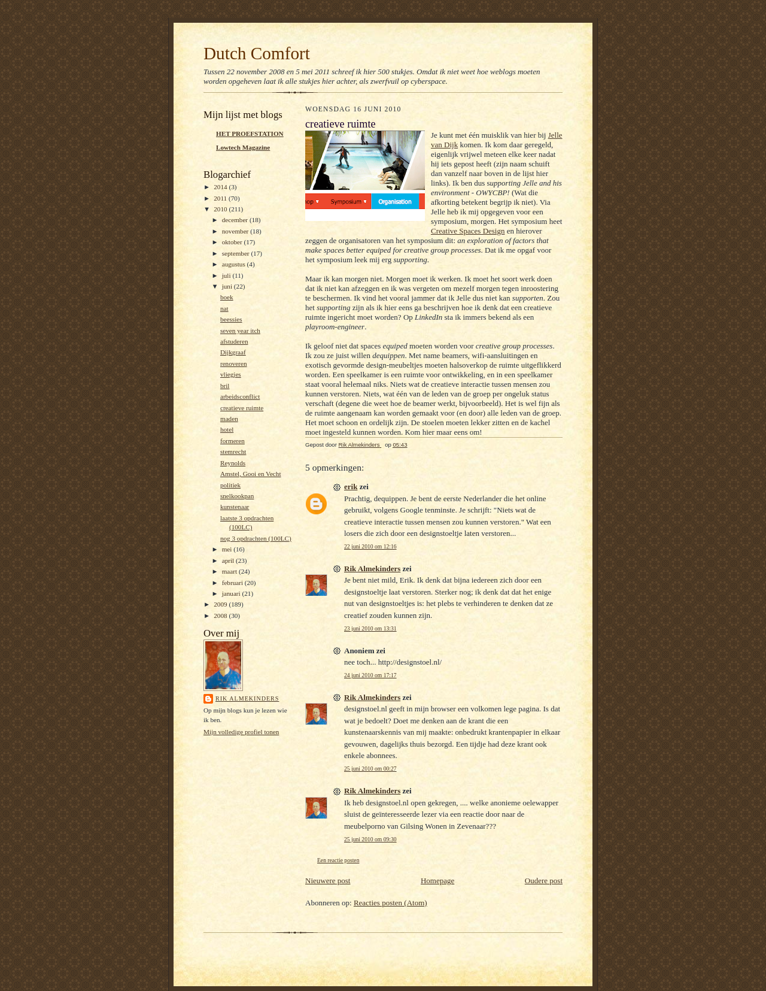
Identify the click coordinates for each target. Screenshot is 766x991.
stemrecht (233, 451)
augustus (234, 264)
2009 (221, 604)
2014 (221, 186)
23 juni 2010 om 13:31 (370, 628)
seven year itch (240, 330)
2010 (221, 209)
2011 (221, 198)
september (236, 253)
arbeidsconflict (240, 396)
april (229, 560)
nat (224, 308)
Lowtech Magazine (243, 147)
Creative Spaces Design (467, 230)
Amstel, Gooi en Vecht (250, 473)
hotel (226, 429)
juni (228, 286)
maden (229, 418)
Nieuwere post (327, 880)
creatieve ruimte (241, 407)
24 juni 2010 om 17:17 (370, 675)
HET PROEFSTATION (250, 133)
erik (350, 486)
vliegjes (230, 374)
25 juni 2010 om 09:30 (370, 839)
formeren (232, 440)
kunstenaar (234, 506)
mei (228, 549)
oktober (233, 242)
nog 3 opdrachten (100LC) (255, 538)
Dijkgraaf (233, 352)
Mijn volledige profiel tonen (241, 731)
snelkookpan (237, 495)
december (236, 219)
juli (227, 275)
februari (233, 582)
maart (230, 571)
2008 (221, 615)
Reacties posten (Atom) (390, 902)
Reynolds (232, 462)
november (236, 231)
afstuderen (234, 341)
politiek (230, 485)
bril (225, 385)
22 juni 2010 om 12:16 (370, 546)
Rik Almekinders (247, 698)
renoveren (233, 363)
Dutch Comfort (256, 53)
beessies (231, 319)
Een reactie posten (338, 860)
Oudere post (544, 880)
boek (226, 297)
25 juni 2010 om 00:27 (370, 768)
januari (232, 593)
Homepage (437, 880)
